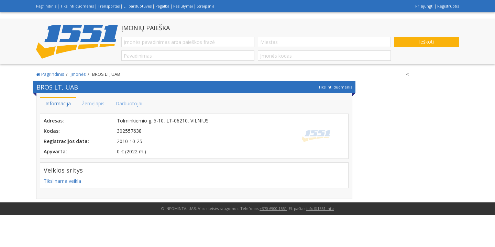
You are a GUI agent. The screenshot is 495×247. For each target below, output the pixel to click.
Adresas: (54, 120)
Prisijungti (424, 6)
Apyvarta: (55, 151)
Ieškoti (426, 41)
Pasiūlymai (183, 6)
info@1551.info (320, 208)
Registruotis (448, 6)
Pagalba (162, 6)
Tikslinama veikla (62, 181)
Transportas (109, 6)
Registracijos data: (66, 141)
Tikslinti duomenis (77, 6)
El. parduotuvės (137, 6)
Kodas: (52, 131)
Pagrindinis (46, 6)
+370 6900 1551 (273, 208)
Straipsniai (206, 6)
